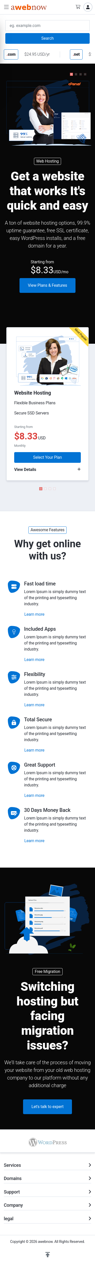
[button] (6, 7)
